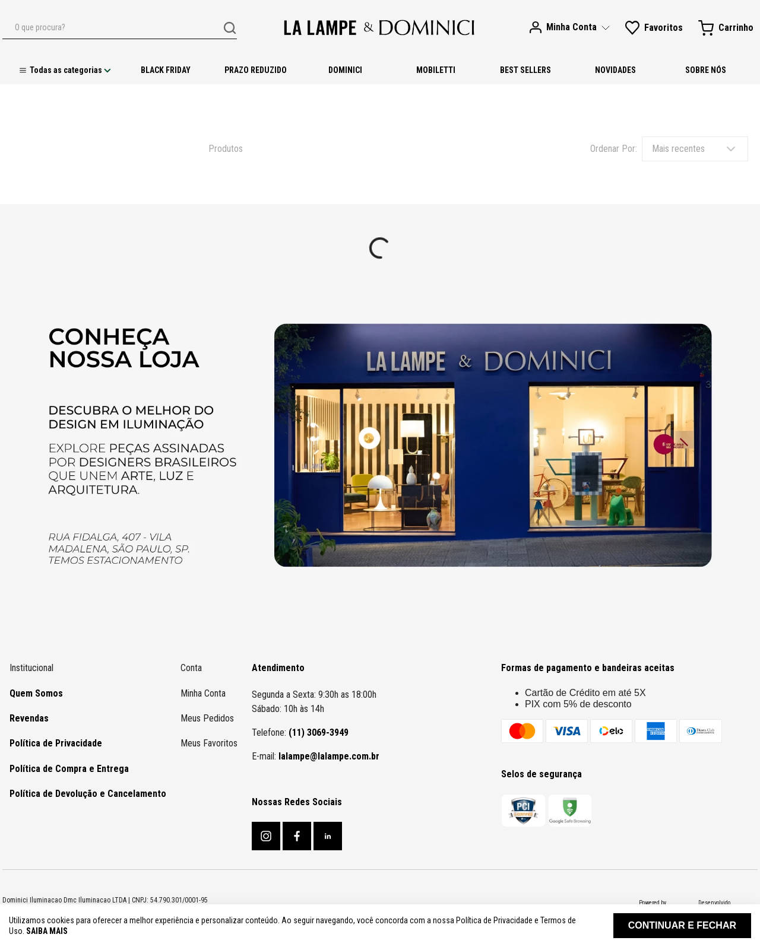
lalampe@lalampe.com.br (328, 756)
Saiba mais (47, 931)
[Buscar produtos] (230, 28)
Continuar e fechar (682, 925)
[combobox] (119, 28)
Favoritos (663, 27)
